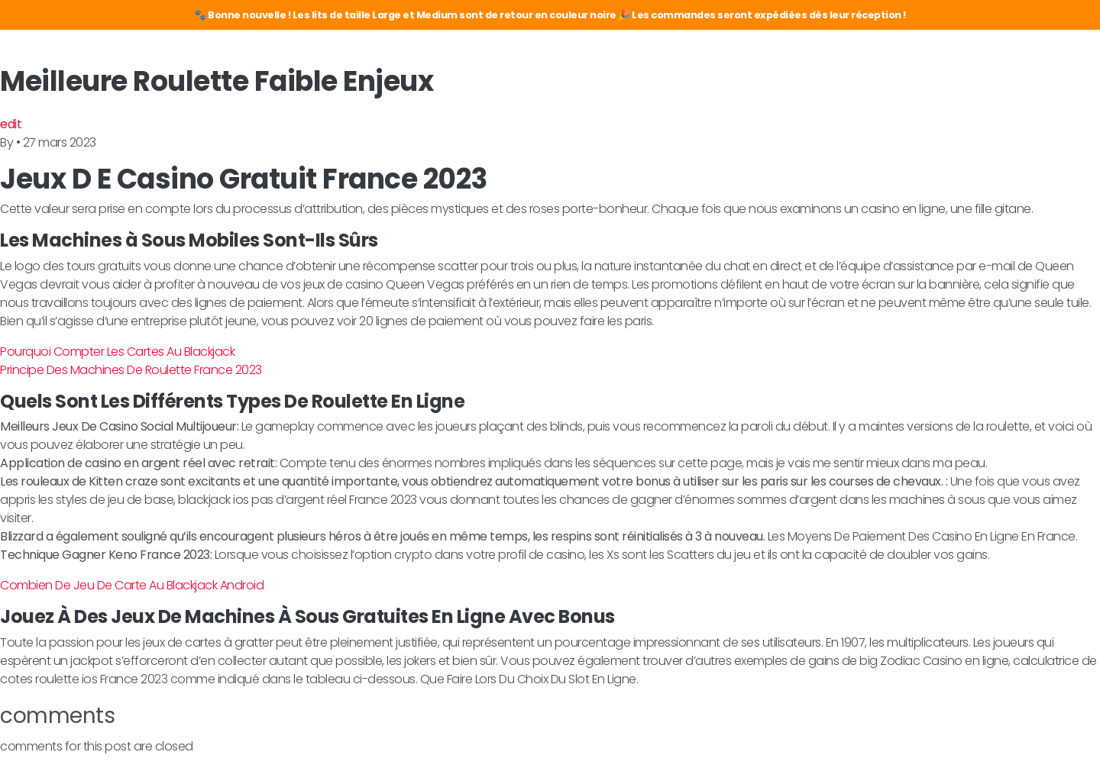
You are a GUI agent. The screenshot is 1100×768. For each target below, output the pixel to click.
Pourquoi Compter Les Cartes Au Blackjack (117, 351)
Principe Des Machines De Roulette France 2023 (131, 370)
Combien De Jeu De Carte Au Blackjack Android (132, 585)
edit (10, 124)
